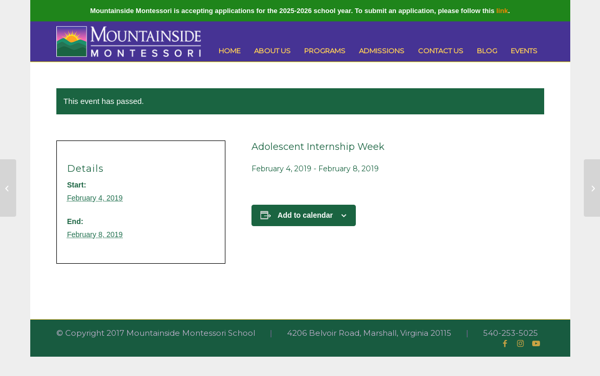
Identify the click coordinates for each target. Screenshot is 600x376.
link (502, 11)
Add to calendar (305, 215)
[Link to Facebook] (505, 343)
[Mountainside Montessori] (128, 41)
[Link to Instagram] (521, 343)
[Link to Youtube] (536, 343)
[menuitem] (229, 51)
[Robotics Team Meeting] (8, 188)
